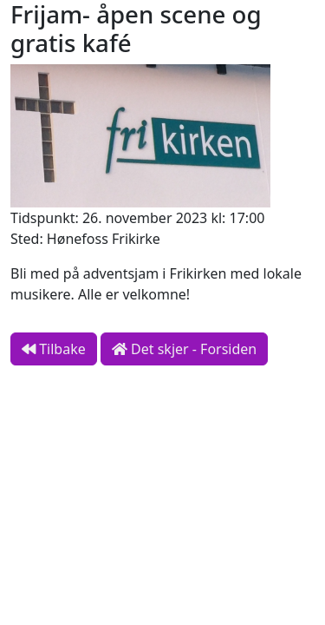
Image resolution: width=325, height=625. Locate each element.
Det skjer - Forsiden (184, 349)
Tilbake (54, 349)
